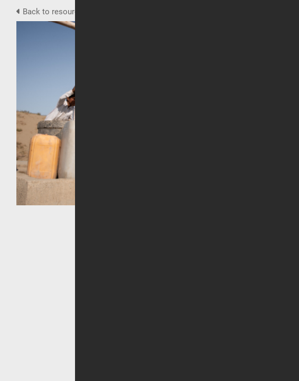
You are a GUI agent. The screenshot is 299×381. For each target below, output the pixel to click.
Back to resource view (59, 11)
